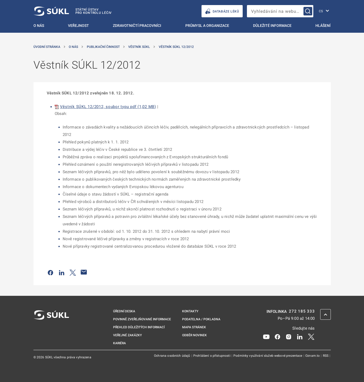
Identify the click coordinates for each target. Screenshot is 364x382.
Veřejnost (78, 25)
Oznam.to (312, 356)
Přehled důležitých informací (139, 327)
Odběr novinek (194, 335)
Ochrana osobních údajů (172, 356)
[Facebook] (277, 336)
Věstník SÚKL (139, 47)
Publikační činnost (103, 47)
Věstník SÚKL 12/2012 (176, 47)
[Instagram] (288, 336)
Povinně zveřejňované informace (142, 319)
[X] (311, 336)
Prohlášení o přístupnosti (212, 356)
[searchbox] (280, 11)
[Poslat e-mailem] (84, 272)
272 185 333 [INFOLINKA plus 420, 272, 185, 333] (302, 311)
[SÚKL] (72, 11)
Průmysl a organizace (207, 25)
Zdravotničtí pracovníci (137, 25)
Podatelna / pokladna (201, 319)
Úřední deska (124, 311)
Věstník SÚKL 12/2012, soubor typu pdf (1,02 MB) (108, 106)
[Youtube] (266, 336)
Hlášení (323, 25)
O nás (38, 25)
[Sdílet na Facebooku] (50, 272)
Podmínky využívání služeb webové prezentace (268, 356)
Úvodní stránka (46, 47)
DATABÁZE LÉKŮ (222, 11)
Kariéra (119, 343)
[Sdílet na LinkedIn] (61, 272)
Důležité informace (272, 25)
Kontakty (190, 311)
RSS (326, 356)
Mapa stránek (194, 327)
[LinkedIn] (299, 336)
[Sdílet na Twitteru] (72, 272)
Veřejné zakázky (127, 335)
